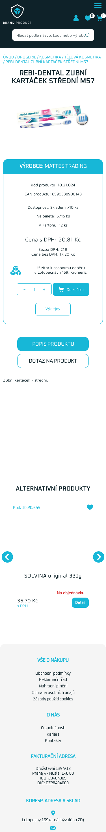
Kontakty (53, 741)
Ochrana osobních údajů (53, 693)
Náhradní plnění (53, 686)
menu (97, 5)
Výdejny (53, 308)
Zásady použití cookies (53, 699)
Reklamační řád (53, 680)
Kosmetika (50, 57)
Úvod (8, 57)
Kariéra (53, 735)
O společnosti (53, 728)
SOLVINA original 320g (53, 576)
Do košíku (71, 289)
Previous (4, 554)
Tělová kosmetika (82, 57)
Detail (80, 602)
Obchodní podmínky (53, 674)
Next (96, 554)
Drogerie (26, 57)
